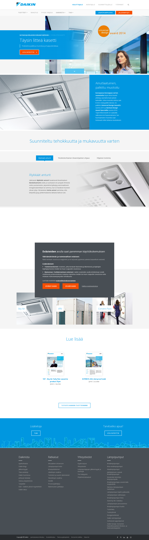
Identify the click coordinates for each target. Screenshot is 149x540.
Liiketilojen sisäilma (54, 472)
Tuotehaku (110, 509)
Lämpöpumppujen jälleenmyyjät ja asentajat (89, 470)
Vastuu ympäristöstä (25, 481)
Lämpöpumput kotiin (55, 466)
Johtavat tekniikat (24, 478)
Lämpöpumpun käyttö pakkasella (118, 492)
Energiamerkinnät (113, 515)
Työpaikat (22, 484)
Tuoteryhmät (111, 512)
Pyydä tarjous (47, 13)
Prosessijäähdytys (54, 484)
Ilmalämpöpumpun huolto (115, 506)
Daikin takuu (23, 490)
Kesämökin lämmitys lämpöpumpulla (114, 478)
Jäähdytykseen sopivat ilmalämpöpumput (114, 473)
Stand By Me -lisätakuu (115, 501)
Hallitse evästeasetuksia (90, 286)
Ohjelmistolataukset (84, 477)
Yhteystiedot (82, 466)
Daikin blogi (22, 466)
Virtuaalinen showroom (56, 464)
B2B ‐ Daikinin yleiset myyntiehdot (30, 487)
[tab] (44, 158)
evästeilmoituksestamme (66, 281)
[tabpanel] (74, 184)
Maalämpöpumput (113, 469)
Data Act (86, 537)
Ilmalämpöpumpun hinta (115, 498)
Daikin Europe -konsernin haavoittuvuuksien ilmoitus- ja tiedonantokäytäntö (117, 526)
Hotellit (50, 481)
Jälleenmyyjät (23, 469)
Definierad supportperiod (115, 521)
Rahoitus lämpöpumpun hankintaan (115, 488)
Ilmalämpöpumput (113, 464)
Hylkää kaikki (70, 286)
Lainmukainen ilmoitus (37, 537)
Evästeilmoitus (50, 537)
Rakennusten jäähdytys (56, 487)
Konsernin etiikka (76, 537)
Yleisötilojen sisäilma (55, 478)
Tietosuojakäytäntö (63, 537)
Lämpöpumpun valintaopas (116, 495)
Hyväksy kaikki (51, 286)
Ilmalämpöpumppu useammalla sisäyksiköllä (117, 483)
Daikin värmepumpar (114, 518)
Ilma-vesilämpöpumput (115, 466)
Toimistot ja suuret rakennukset (59, 475)
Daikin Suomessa (24, 475)
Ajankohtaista (23, 464)
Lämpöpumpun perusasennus (117, 504)
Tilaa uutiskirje (23, 472)
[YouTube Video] (74, 238)
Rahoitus (34, 13)
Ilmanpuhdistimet (54, 469)
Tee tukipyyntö (83, 474)
